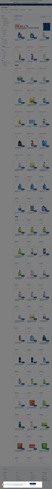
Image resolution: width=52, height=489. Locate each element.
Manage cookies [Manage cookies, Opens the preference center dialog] (32, 485)
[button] (3, 485)
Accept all (32, 483)
